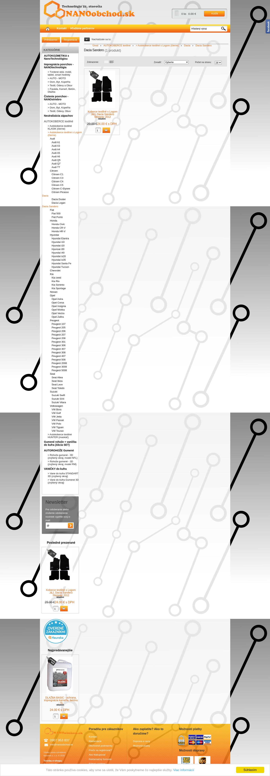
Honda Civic (58, 224)
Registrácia (70, 39)
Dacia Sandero (50, 206)
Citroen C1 (57, 174)
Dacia (45, 195)
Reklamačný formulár (100, 759)
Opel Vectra (58, 313)
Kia (52, 274)
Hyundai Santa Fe (61, 263)
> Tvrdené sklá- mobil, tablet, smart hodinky (60, 73)
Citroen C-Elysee (61, 188)
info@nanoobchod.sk (61, 744)
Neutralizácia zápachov (58, 115)
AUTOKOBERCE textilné (58, 121)
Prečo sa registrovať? (100, 750)
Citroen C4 (57, 181)
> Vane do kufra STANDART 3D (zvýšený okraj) (63, 475)
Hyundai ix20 (59, 256)
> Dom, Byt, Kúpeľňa (59, 81)
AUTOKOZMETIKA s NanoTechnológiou (56, 57)
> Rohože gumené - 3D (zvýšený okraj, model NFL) (62, 456)
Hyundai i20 (58, 245)
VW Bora (57, 409)
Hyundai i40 (58, 252)
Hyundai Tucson (60, 267)
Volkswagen (56, 406)
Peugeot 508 (59, 359)
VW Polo (56, 423)
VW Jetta (57, 416)
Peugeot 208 (59, 338)
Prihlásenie (50, 39)
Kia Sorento (58, 284)
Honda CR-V (59, 227)
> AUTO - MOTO (57, 78)
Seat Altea (57, 377)
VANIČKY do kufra (55, 468)
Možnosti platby (141, 745)
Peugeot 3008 (59, 366)
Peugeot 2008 (59, 363)
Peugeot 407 (59, 356)
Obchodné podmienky (100, 745)
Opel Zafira (58, 316)
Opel (52, 295)
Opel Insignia (59, 306)
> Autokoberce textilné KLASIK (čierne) (60, 127)
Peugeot (54, 320)
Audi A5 (56, 153)
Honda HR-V (59, 231)
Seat (52, 373)
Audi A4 (56, 149)
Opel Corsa (58, 302)
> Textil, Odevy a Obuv (60, 85)
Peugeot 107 (59, 324)
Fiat (52, 210)
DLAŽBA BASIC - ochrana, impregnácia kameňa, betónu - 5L (61, 700)
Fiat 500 (56, 213)
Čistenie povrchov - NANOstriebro (56, 98)
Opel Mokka (58, 309)
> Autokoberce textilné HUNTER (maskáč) (60, 436)
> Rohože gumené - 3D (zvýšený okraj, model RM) (62, 463)
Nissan (54, 291)
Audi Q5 (56, 160)
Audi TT (56, 167)
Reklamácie (95, 741)
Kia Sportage (59, 288)
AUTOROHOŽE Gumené (59, 450)
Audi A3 (56, 145)
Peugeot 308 (59, 352)
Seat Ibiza (57, 381)
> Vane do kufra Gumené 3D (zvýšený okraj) (63, 481)
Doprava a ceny (141, 741)
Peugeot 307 (59, 348)
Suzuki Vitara (59, 402)
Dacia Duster (59, 199)
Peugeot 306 (59, 345)
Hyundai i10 (58, 242)
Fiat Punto (57, 217)
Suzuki (53, 391)
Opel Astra (57, 299)
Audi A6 (56, 156)
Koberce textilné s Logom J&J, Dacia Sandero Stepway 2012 (61, 592)
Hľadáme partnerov (82, 28)
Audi (52, 138)
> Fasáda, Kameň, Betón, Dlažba (62, 90)
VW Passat (58, 420)
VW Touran (58, 430)
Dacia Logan (58, 202)
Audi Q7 (56, 163)
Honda (53, 220)
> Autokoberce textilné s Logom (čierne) (65, 134)
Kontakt (62, 28)
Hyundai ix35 (59, 259)
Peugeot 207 (59, 334)
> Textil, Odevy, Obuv (59, 111)
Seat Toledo (58, 388)
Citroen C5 (57, 185)
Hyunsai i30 (58, 249)
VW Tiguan (58, 427)
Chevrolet (55, 270)
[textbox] (209, 29)
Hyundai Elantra (60, 238)
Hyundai (54, 234)
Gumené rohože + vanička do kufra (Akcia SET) (60, 443)
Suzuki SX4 (58, 398)
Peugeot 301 (59, 341)
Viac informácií (183, 770)
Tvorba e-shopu (53, 760)
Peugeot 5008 (59, 370)
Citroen (54, 170)
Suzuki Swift (58, 395)
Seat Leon (57, 384)
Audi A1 (56, 142)
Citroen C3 (57, 177)
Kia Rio (56, 281)
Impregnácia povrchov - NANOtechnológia (59, 66)
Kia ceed (56, 277)
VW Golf (56, 413)
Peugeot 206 (59, 331)
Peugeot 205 (59, 327)
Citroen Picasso (60, 192)
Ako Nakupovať (97, 754)
